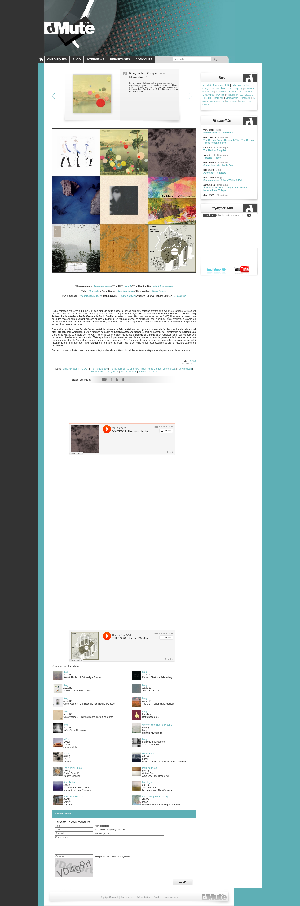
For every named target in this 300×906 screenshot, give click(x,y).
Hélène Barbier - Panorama (218, 132)
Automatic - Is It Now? (215, 172)
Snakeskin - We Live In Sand (218, 165)
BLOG (77, 59)
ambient (153, 371)
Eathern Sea (169, 368)
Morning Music (149, 768)
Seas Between (70, 782)
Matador (226, 88)
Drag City (237, 88)
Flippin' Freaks (231, 101)
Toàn (143, 368)
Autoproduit (221, 91)
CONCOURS (144, 59)
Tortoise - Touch (212, 157)
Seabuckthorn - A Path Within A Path (223, 180)
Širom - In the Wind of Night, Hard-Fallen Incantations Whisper (225, 189)
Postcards (248, 91)
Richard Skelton (128, 371)
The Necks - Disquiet (214, 150)
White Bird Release (73, 796)
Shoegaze (235, 91)
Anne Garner (154, 368)
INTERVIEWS (95, 59)
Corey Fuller (112, 371)
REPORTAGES (120, 59)
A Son (66, 739)
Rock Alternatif (208, 92)
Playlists (143, 371)
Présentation (144, 897)
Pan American (184, 368)
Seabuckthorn (232, 95)
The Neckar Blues (72, 768)
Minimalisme (231, 98)
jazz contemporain (247, 95)
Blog (65, 672)
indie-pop (218, 98)
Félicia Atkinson (69, 368)
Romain (192, 360)
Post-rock (249, 88)
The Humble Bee (99, 368)
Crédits (157, 897)
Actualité (206, 85)
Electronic (218, 85)
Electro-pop (208, 94)
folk (227, 85)
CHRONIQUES (57, 59)
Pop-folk (207, 97)
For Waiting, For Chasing (155, 796)
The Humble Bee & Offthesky (124, 368)
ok (249, 215)
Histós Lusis (148, 753)
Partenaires (127, 897)
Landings (147, 782)
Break (66, 753)
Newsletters (171, 897)
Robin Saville (97, 371)
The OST (83, 368)
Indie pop (236, 85)
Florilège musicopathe (210, 89)
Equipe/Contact (109, 897)
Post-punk (245, 98)
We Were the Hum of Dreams (157, 724)
